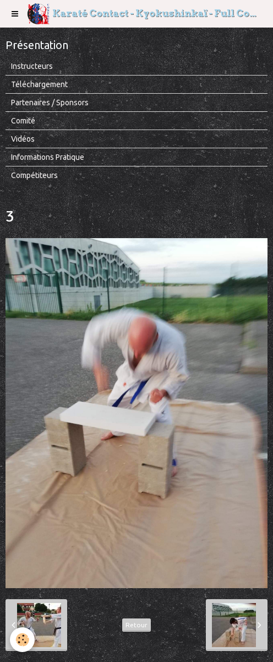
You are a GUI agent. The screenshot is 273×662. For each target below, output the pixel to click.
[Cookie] (22, 639)
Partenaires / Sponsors (50, 102)
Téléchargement (39, 84)
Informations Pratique (47, 157)
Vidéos (23, 138)
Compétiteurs (34, 175)
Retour (136, 624)
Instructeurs (32, 66)
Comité (23, 120)
